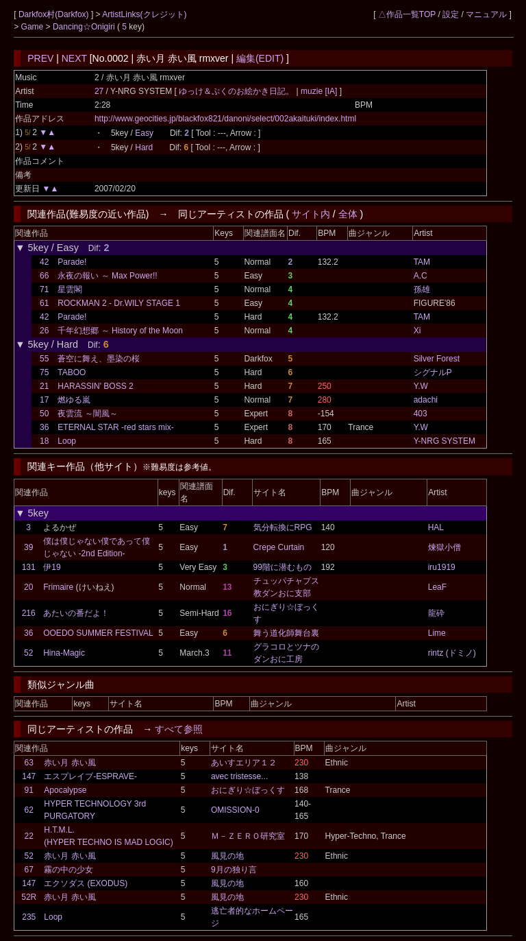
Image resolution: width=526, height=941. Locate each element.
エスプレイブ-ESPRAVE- (90, 776)
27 (99, 91)
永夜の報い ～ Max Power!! (107, 276)
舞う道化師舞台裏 (286, 633)
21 (44, 386)
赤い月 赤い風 (69, 762)
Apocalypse (65, 790)
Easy (144, 133)
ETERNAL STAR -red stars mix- (115, 427)
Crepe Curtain (279, 547)
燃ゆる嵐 (74, 400)
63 (29, 762)
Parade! (72, 262)
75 (44, 372)
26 (44, 330)
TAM (422, 262)
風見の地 (227, 856)
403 (420, 413)
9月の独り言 (234, 869)
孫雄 (422, 289)
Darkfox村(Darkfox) (54, 14)
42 (44, 262)
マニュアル (486, 14)
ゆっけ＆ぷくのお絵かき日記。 (237, 91)
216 (29, 613)
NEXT (74, 58)
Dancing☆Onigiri (85, 27)
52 (28, 653)
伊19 (51, 567)
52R (28, 897)
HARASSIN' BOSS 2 (95, 386)
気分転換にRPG (282, 527)
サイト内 (311, 214)
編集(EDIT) (260, 58)
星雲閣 (70, 289)
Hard (144, 147)
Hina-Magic (64, 653)
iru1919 (441, 567)
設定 (450, 14)
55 (44, 359)
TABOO (72, 372)
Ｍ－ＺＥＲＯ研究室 (248, 836)
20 (28, 587)
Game (33, 27)
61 (44, 303)
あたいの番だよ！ (76, 613)
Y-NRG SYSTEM (444, 441)
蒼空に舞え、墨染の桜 (99, 359)
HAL (436, 527)
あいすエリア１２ (244, 762)
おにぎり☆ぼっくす (248, 790)
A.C (420, 276)
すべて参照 (179, 729)
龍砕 (436, 613)
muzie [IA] (319, 91)
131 (29, 567)
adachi (426, 400)
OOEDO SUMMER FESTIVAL (98, 633)
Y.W (421, 386)
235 (29, 917)
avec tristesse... (239, 776)
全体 (348, 214)
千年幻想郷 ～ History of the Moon (120, 330)
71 (44, 289)
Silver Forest (437, 359)
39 (28, 547)
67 (29, 869)
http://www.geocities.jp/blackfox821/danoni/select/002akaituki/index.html (225, 118)
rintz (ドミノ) (452, 653)
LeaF (437, 587)
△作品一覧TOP (407, 14)
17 (44, 400)
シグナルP (433, 372)
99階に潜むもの (282, 567)
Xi (417, 330)
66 (44, 276)
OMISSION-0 (235, 810)
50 (44, 413)
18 (44, 441)
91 (29, 790)
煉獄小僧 (444, 547)
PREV (40, 58)
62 (29, 810)
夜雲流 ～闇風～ (87, 413)
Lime (437, 633)
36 (44, 427)
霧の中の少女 (68, 869)
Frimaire (58, 587)
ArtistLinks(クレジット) (144, 14)
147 (29, 776)
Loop (67, 441)
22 (29, 836)
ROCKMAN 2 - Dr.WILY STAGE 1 (119, 303)
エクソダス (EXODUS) (85, 883)
